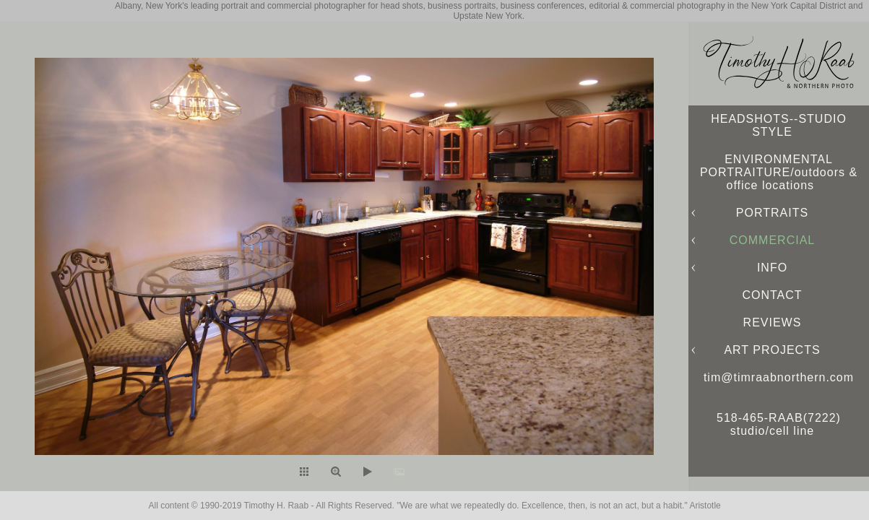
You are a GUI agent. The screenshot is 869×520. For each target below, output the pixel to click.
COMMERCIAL (772, 240)
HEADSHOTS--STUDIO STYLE (779, 125)
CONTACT (772, 295)
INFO (772, 267)
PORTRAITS (772, 213)
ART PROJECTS (772, 350)
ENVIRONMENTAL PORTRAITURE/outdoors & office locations (778, 172)
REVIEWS (772, 322)
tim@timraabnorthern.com (779, 377)
